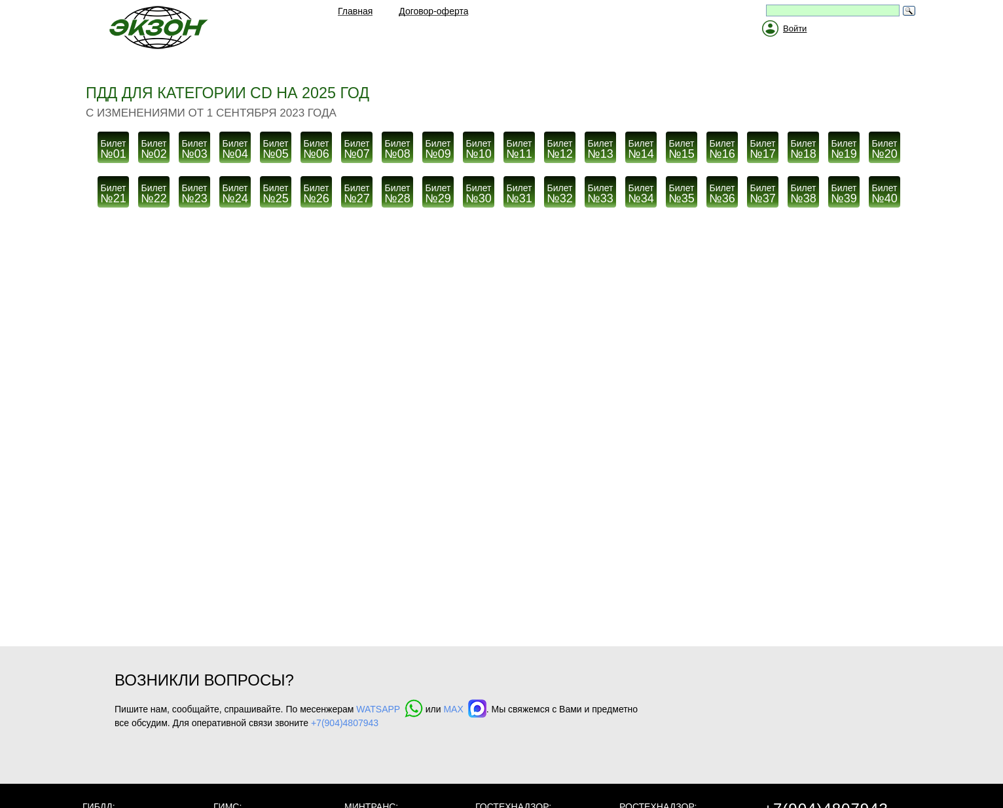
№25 (275, 190)
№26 (316, 190)
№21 (113, 190)
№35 (681, 190)
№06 (316, 146)
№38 (803, 190)
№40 (884, 190)
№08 (397, 146)
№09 (438, 146)
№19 (844, 146)
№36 (722, 190)
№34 (641, 190)
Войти (795, 28)
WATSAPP (389, 709)
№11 (519, 146)
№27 (357, 190)
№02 (154, 146)
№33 (600, 190)
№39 (844, 190)
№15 (681, 146)
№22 (154, 190)
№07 (357, 146)
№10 (478, 146)
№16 (722, 146)
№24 (235, 190)
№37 (762, 190)
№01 (113, 146)
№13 (600, 146)
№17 (762, 146)
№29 (438, 190)
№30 (478, 190)
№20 (884, 146)
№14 (641, 146)
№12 (559, 146)
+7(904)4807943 (344, 723)
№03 (194, 146)
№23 (194, 190)
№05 (275, 146)
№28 (397, 190)
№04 (235, 146)
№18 (803, 146)
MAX (464, 709)
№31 (519, 190)
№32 (559, 190)
